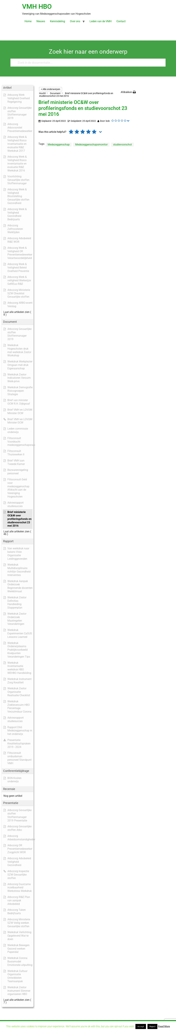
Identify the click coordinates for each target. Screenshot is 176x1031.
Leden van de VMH (101, 21)
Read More (164, 1026)
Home (28, 21)
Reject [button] (152, 1026)
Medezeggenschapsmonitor (91, 144)
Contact (121, 21)
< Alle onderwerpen (50, 89)
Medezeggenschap (59, 144)
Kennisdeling (57, 21)
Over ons (75, 21)
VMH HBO (37, 6)
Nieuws (40, 21)
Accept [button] (140, 1026)
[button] (128, 92)
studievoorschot (122, 144)
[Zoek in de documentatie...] (86, 62)
